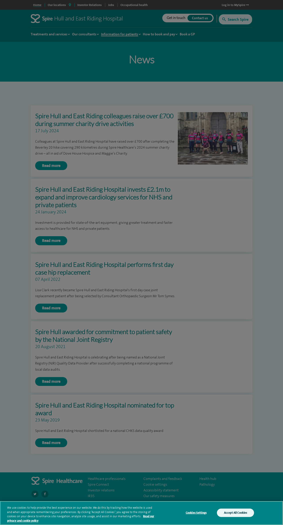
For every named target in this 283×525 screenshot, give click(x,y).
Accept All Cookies (235, 513)
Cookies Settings (196, 513)
